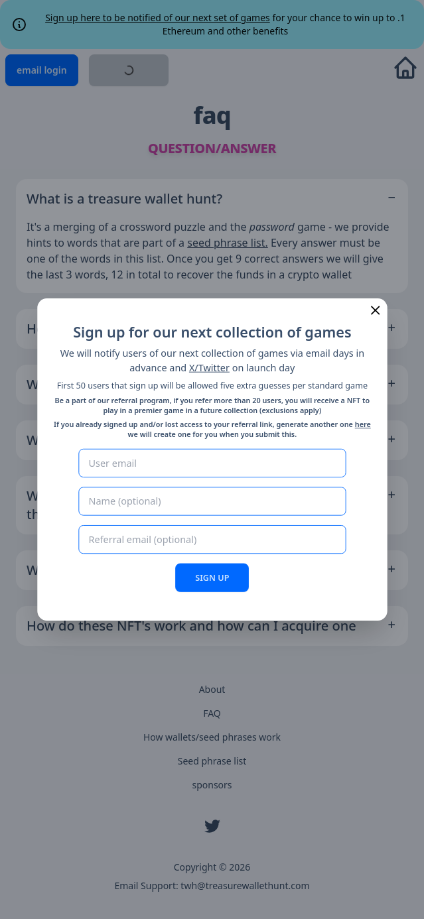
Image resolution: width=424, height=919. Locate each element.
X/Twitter (209, 368)
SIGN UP (212, 577)
